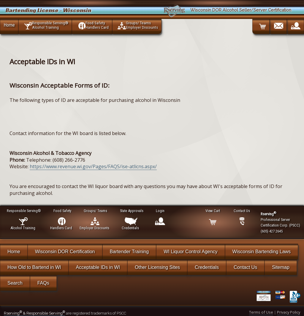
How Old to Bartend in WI (34, 267)
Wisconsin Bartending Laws (261, 251)
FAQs (43, 282)
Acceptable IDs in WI (98, 267)
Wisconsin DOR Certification (65, 251)
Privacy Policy (288, 312)
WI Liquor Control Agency (190, 251)
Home (9, 25)
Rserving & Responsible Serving (34, 313)
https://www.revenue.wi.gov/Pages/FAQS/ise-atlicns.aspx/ (93, 166)
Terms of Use (261, 312)
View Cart (213, 210)
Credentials (207, 267)
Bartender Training (129, 251)
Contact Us (245, 267)
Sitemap (280, 267)
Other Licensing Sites (157, 267)
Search (15, 282)
